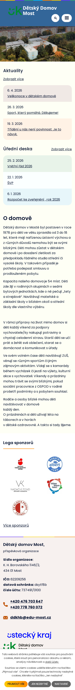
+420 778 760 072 (26, 607)
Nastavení (61, 684)
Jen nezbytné (39, 684)
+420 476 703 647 (26, 601)
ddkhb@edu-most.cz (30, 617)
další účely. (52, 662)
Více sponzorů (16, 525)
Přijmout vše (16, 684)
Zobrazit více (13, 79)
